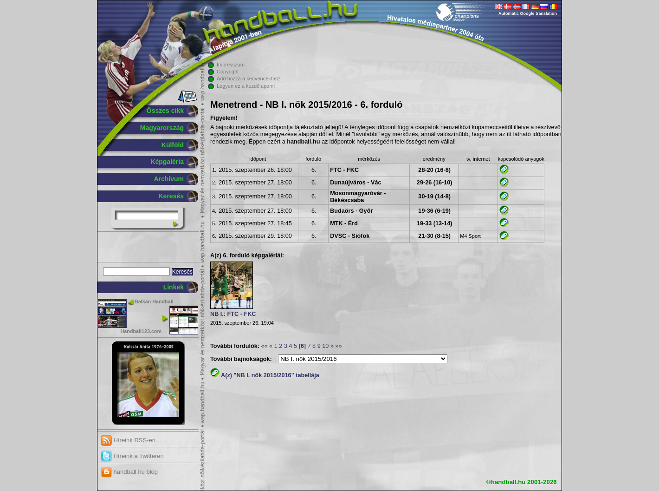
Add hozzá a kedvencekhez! (249, 78)
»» (338, 346)
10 (325, 346)
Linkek (173, 287)
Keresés (171, 196)
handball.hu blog (129, 471)
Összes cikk (165, 110)
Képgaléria (167, 161)
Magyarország (162, 127)
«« (264, 346)
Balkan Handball (154, 301)
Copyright (228, 71)
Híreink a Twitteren (132, 455)
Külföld (173, 145)
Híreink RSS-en (128, 440)
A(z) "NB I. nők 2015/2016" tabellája (264, 375)
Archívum (169, 179)
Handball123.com (141, 331)
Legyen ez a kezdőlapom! (246, 86)
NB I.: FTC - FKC (233, 314)
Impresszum (231, 64)
